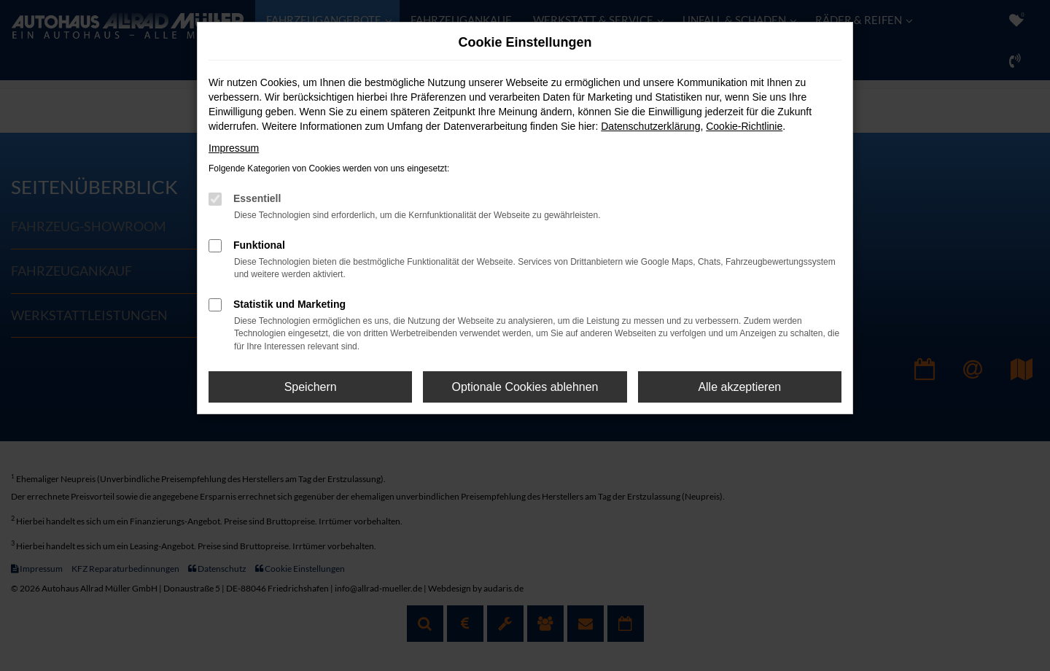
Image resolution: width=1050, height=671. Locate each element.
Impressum (234, 148)
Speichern (310, 387)
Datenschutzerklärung (650, 126)
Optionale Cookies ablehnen (524, 387)
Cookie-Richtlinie (744, 126)
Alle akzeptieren (739, 387)
